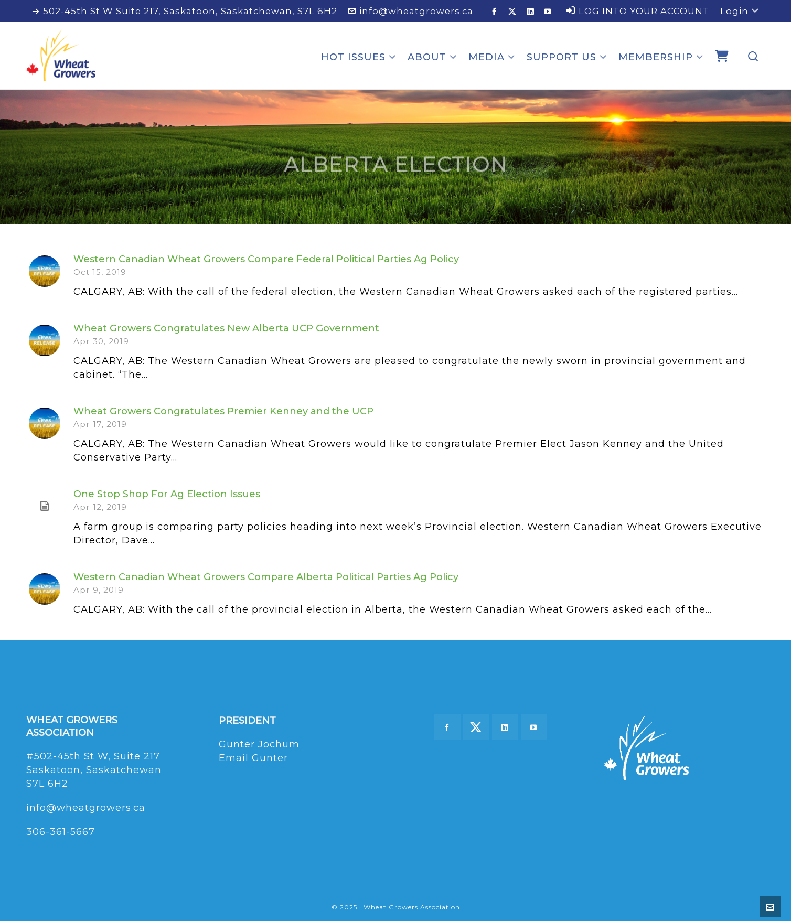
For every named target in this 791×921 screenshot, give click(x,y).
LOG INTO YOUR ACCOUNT (637, 11)
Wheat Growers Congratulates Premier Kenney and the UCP (223, 411)
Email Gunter (253, 758)
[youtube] (549, 11)
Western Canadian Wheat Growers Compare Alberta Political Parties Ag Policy (265, 577)
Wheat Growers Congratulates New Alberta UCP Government (226, 328)
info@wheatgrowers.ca (410, 11)
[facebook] (495, 11)
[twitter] (514, 11)
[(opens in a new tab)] (44, 506)
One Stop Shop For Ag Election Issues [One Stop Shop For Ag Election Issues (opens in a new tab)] (166, 494)
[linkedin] (532, 11)
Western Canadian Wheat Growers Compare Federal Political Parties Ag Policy (266, 259)
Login (739, 11)
